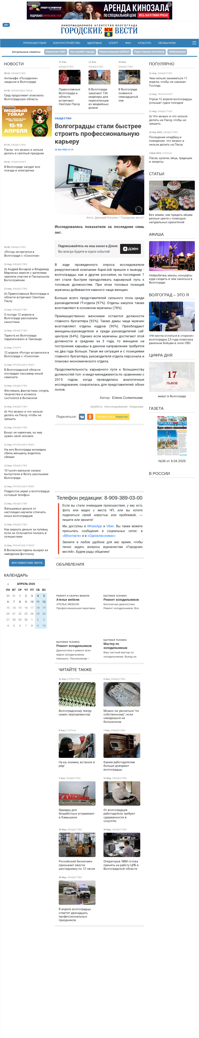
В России (159, 473)
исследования (116, 406)
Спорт (113, 42)
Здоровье (94, 42)
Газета (156, 408)
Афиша (156, 234)
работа (97, 406)
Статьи (156, 174)
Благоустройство (66, 42)
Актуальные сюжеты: (26, 51)
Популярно (161, 64)
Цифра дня (160, 355)
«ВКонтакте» (71, 535)
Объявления (70, 564)
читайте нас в (112, 416)
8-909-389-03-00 (123, 498)
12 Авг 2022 (61, 149)
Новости (14, 64)
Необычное (167, 42)
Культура (144, 42)
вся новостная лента (27, 562)
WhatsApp (95, 526)
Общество (63, 118)
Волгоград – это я (169, 295)
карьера (137, 406)
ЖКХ (128, 42)
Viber (110, 526)
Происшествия (34, 42)
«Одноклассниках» (101, 535)
